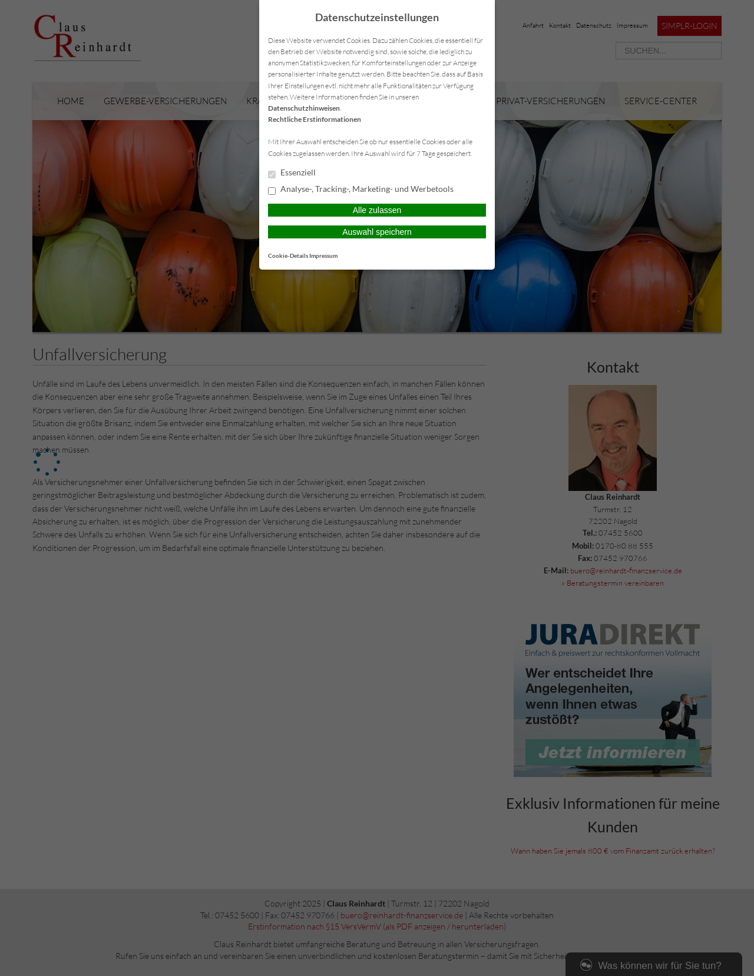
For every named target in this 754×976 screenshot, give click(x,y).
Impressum (323, 255)
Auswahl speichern (377, 232)
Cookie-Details (288, 255)
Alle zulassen (377, 210)
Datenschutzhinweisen (304, 108)
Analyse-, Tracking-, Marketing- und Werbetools (361, 189)
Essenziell (292, 173)
